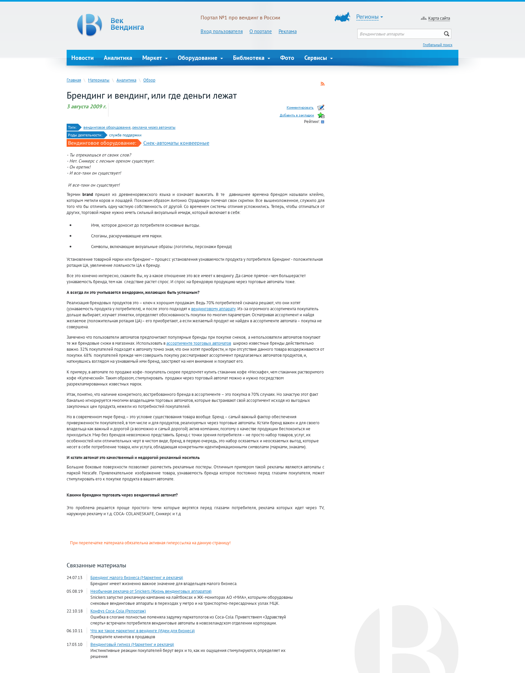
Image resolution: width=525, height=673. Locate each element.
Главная (74, 80)
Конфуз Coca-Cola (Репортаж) (118, 611)
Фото (287, 58)
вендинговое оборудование (107, 127)
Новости (82, 58)
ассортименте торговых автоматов (198, 343)
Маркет (155, 58)
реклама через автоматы (153, 127)
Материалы (98, 80)
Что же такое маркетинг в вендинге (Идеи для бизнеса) (142, 631)
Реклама (288, 31)
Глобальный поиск (437, 44)
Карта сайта (439, 18)
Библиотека (251, 58)
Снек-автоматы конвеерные (176, 142)
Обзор (149, 80)
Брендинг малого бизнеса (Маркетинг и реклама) (136, 577)
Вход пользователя (222, 31)
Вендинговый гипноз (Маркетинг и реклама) (132, 644)
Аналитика (118, 58)
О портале (260, 31)
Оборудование (200, 58)
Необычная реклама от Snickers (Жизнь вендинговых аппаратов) (151, 591)
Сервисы (318, 58)
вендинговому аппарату (213, 309)
